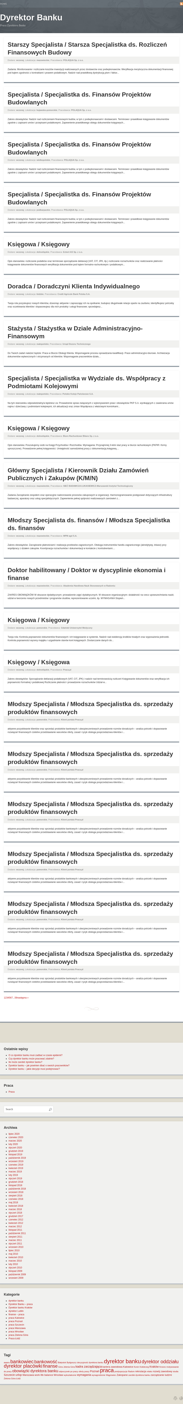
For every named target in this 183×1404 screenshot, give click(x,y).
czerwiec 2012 (16, 1219)
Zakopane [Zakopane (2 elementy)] (122, 1375)
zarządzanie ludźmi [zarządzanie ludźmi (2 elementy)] (161, 1375)
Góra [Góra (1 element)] (60, 1367)
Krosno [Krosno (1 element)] (162, 1367)
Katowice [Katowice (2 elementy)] (128, 1366)
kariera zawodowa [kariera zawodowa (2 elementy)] (113, 1366)
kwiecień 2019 (16, 1168)
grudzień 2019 (16, 1151)
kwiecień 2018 (16, 1206)
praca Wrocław (16, 1331)
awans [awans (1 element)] (7, 1362)
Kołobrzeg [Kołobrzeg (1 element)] (144, 1367)
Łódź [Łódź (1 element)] (18, 1378)
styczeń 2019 (15, 1178)
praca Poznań (16, 1321)
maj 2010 (13, 1254)
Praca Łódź (14, 1338)
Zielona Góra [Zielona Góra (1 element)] (10, 1378)
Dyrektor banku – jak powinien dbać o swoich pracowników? (39, 1065)
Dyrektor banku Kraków (20, 1307)
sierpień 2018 (15, 1195)
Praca (11, 1091)
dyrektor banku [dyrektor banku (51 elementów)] (122, 1361)
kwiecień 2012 (16, 1223)
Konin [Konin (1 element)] (136, 1367)
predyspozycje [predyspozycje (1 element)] (120, 1371)
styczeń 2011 (15, 1243)
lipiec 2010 (14, 1250)
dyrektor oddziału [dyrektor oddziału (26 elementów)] (160, 1361)
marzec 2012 (15, 1226)
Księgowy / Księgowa (39, 662)
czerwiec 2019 (16, 1164)
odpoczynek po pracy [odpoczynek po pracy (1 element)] (68, 1371)
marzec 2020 (15, 1140)
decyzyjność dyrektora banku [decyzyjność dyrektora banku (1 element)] (90, 1362)
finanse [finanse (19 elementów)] (50, 1366)
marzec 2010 (15, 1260)
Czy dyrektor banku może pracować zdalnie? (31, 1058)
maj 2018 (13, 1202)
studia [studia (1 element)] (175, 1371)
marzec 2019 (15, 1171)
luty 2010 (13, 1264)
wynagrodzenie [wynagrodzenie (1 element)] (98, 1375)
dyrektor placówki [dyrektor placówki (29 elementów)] (23, 1366)
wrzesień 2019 (16, 1161)
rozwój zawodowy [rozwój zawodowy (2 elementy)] (162, 1371)
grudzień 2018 (16, 1182)
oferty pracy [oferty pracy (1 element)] (84, 1371)
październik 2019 (17, 1158)
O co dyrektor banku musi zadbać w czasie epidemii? (36, 1055)
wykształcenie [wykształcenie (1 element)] (70, 1375)
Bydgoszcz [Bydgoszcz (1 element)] (72, 1362)
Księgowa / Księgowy (39, 244)
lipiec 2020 (14, 1134)
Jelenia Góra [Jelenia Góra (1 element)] (69, 1367)
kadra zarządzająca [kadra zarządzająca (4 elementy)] (88, 1366)
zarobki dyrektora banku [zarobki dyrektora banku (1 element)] (139, 1375)
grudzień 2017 (16, 1216)
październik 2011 (17, 1233)
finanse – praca (16, 1314)
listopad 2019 (15, 1154)
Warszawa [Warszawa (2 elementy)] (28, 1375)
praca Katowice (16, 1318)
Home (3, 4)
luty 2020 (13, 1144)
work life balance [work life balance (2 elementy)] (44, 1375)
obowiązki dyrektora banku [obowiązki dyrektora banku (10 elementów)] (35, 1371)
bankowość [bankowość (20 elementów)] (45, 1361)
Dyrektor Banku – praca (21, 1304)
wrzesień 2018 (16, 1192)
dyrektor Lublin (16, 1311)
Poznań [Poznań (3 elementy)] (95, 1371)
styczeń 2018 (15, 1212)
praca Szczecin (16, 1324)
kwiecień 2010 (16, 1257)
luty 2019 (13, 1175)
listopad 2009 (15, 1271)
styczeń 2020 (15, 1147)
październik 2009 (17, 1274)
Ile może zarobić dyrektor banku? (25, 1062)
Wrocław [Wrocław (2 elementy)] (58, 1375)
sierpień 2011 (15, 1236)
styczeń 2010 (15, 1267)
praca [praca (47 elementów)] (107, 1370)
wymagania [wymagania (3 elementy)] (84, 1374)
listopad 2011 (15, 1230)
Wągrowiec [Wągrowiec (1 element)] (111, 1375)
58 (16, 997)
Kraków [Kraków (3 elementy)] (154, 1366)
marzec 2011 (15, 1240)
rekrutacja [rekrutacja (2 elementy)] (140, 1371)
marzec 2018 (15, 1209)
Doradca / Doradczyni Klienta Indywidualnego (74, 286)
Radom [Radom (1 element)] (131, 1371)
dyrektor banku (16, 1300)
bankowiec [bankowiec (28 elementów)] (22, 1361)
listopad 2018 (15, 1185)
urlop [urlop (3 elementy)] (19, 1374)
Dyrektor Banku (31, 17)
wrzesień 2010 (16, 1247)
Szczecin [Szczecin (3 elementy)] (9, 1374)
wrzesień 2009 (16, 1278)
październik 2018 (17, 1188)
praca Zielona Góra (18, 1335)
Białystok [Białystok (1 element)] (62, 1362)
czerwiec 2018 (16, 1199)
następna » (22, 997)
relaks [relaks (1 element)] (149, 1371)
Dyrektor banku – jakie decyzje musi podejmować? (34, 1069)
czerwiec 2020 (16, 1137)
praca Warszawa (17, 1328)
